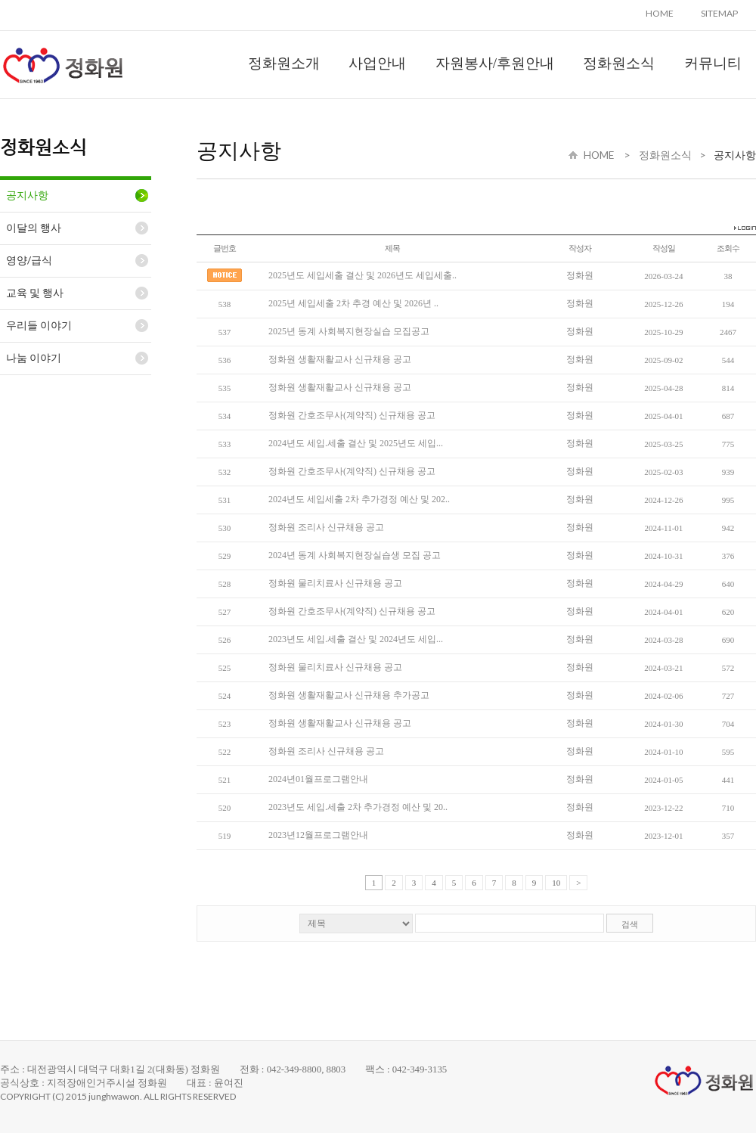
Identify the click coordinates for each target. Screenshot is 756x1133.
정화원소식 (619, 63)
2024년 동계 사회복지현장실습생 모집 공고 (354, 555)
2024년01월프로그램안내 (318, 779)
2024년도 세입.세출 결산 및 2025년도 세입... (355, 443)
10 (556, 882)
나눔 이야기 (33, 358)
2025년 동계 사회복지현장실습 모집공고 (348, 331)
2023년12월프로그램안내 (318, 835)
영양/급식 (29, 260)
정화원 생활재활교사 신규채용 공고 (339, 359)
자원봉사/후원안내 (494, 63)
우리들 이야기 (39, 325)
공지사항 (27, 195)
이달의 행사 (33, 228)
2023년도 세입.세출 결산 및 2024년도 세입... (355, 639)
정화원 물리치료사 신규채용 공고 (335, 583)
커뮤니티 (713, 63)
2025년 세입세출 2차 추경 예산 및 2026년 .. (353, 303)
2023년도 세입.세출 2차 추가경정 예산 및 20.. (358, 807)
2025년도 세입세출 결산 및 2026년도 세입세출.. (362, 275)
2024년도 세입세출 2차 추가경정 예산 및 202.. (359, 499)
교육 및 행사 (35, 293)
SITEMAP (719, 13)
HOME (660, 13)
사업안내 (377, 63)
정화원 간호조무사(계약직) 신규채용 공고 (351, 415)
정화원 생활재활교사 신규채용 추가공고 (348, 695)
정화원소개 (284, 63)
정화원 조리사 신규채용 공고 (326, 527)
